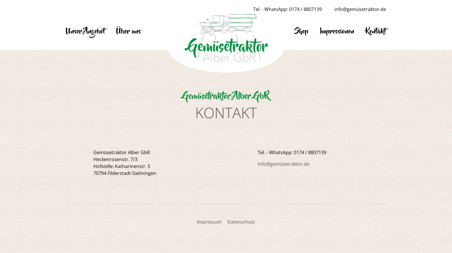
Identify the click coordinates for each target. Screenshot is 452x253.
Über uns (128, 31)
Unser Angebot (85, 31)
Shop (301, 31)
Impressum (209, 222)
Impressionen (337, 31)
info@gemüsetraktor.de (360, 9)
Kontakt (376, 31)
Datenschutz (241, 222)
